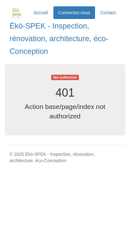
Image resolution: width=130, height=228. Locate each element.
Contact (108, 12)
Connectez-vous (74, 12)
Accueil (40, 12)
